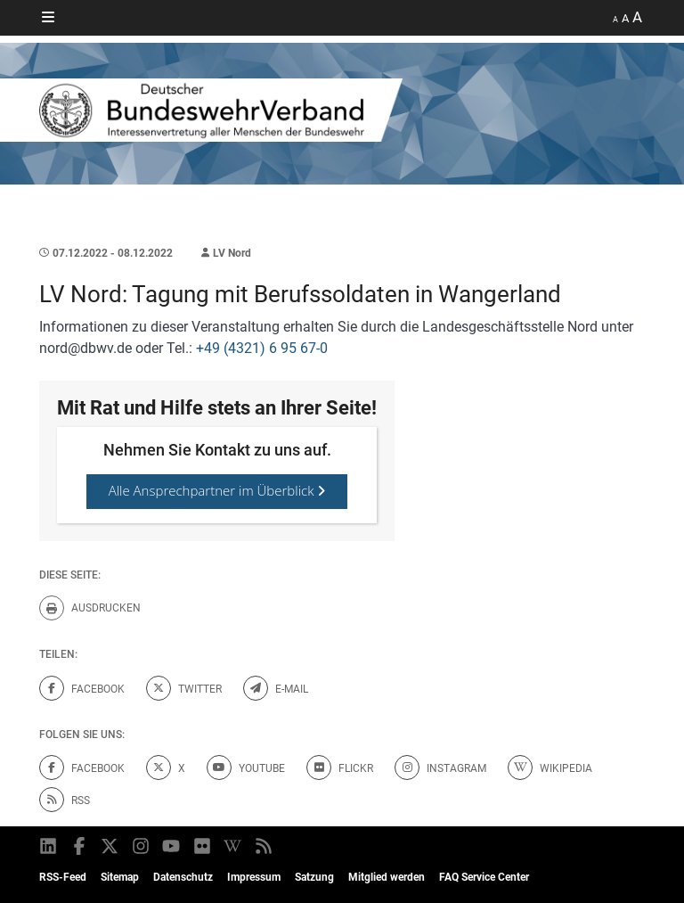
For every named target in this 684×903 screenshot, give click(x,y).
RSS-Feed (62, 877)
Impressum (254, 877)
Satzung (314, 877)
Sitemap (120, 877)
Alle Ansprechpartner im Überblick (217, 490)
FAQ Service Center (484, 877)
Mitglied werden (386, 877)
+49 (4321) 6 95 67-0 (262, 348)
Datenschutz (183, 877)
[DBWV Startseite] (342, 110)
